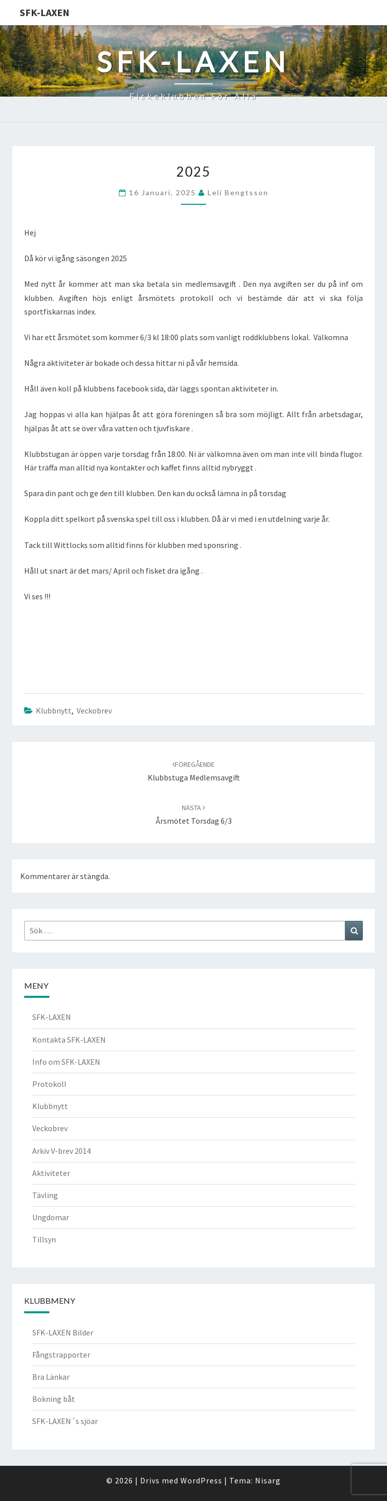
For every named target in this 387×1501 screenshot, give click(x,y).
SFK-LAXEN (45, 12)
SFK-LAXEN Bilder (62, 1332)
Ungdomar (50, 1217)
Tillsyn (44, 1239)
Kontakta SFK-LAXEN (69, 1040)
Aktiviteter (51, 1173)
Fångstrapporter (61, 1355)
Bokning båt (53, 1399)
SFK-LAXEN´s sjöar (65, 1421)
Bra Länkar (51, 1377)
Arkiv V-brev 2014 (61, 1151)
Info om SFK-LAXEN (66, 1062)
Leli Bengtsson (238, 192)
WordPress (201, 1480)
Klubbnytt (54, 710)
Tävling (45, 1195)
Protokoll (49, 1084)
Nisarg (268, 1480)
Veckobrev (94, 710)
